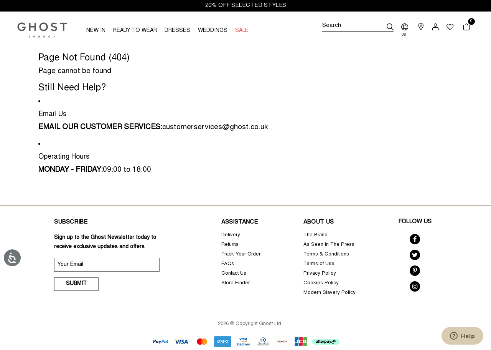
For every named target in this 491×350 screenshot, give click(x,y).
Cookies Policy (321, 283)
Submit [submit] (76, 284)
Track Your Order (240, 254)
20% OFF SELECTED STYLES (245, 5)
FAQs (227, 264)
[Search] (357, 27)
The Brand (315, 235)
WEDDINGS (212, 30)
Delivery (230, 235)
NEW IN (95, 30)
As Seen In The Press (328, 244)
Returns (230, 244)
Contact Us (233, 273)
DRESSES (177, 30)
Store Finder (235, 283)
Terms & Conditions (326, 254)
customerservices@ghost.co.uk (215, 127)
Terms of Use (318, 264)
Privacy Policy (319, 273)
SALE (242, 30)
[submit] (390, 26)
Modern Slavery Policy (329, 292)
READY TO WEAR (135, 30)
